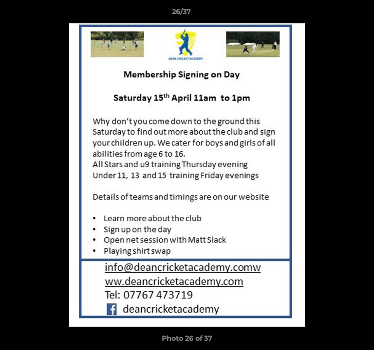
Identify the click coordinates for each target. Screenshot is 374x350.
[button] (339, 14)
